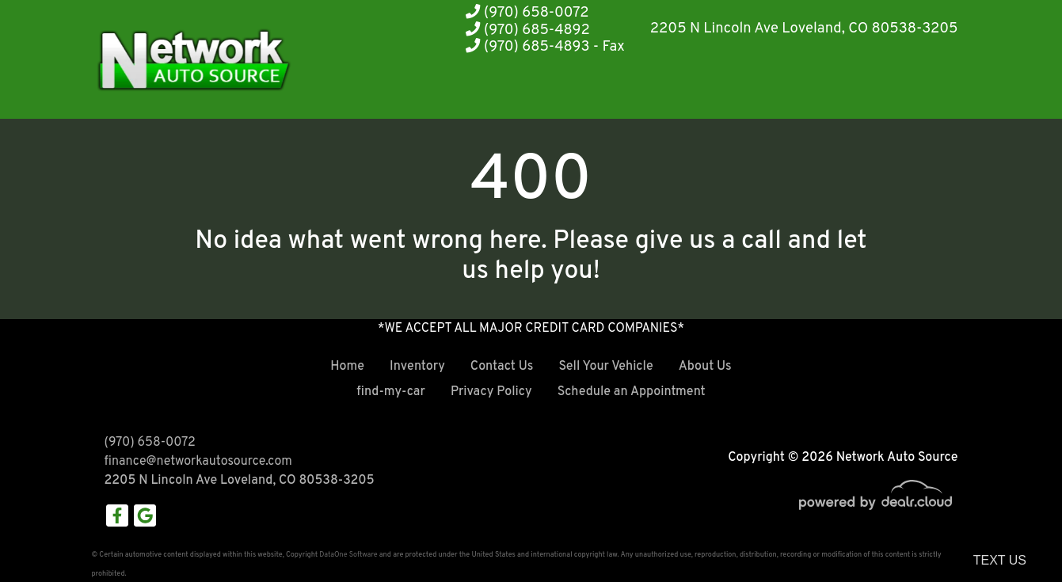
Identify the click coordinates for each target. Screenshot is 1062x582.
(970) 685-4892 (527, 30)
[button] (585, 89)
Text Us (999, 560)
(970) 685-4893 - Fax (545, 47)
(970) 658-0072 (527, 13)
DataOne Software (348, 554)
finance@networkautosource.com (198, 462)
